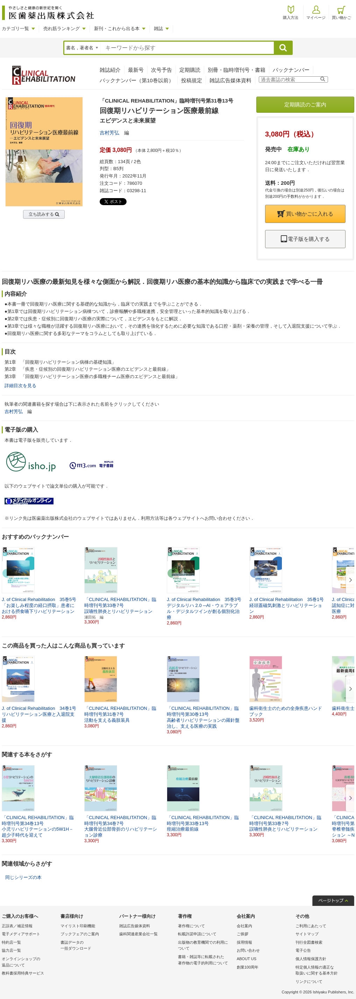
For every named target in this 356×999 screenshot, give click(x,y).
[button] (349, 580)
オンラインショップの (29, 962)
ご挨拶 (242, 934)
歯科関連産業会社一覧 (138, 934)
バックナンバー (291, 70)
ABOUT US (246, 959)
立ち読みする (41, 214)
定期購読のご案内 (305, 104)
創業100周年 (247, 967)
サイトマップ (307, 934)
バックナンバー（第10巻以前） (137, 80)
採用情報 (244, 942)
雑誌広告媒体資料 (230, 80)
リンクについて (309, 981)
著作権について (191, 926)
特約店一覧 (11, 942)
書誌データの (88, 946)
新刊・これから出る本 (117, 28)
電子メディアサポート (21, 934)
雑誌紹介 (110, 70)
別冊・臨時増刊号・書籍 (236, 70)
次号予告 (161, 70)
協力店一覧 (11, 950)
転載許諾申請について (197, 934)
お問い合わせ (248, 950)
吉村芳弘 (109, 132)
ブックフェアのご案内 (79, 934)
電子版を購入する (305, 239)
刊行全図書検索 (309, 942)
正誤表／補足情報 (17, 926)
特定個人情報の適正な (323, 971)
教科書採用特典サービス (23, 973)
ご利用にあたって (311, 926)
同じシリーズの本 (23, 877)
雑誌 (158, 28)
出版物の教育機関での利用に (205, 946)
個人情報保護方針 (311, 959)
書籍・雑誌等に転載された (205, 960)
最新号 (136, 70)
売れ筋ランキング (61, 28)
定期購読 (189, 70)
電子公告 (303, 950)
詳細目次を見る (20, 385)
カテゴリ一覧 (15, 28)
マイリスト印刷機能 (77, 926)
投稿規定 (191, 80)
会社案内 (244, 926)
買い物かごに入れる (305, 214)
